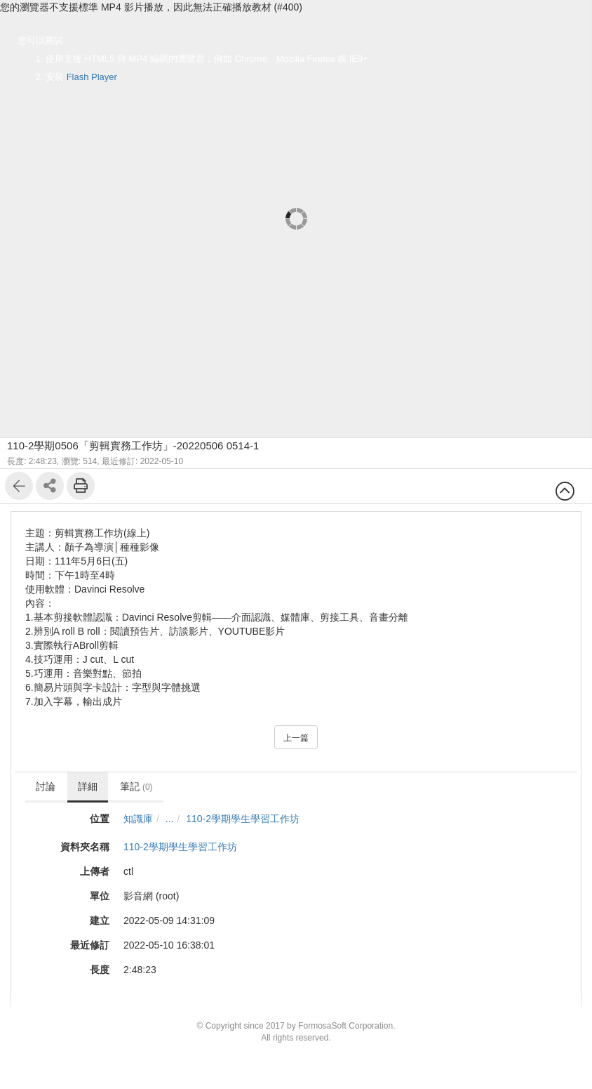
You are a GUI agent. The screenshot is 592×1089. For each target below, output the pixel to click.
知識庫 (138, 818)
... (170, 818)
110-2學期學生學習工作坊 (243, 818)
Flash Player (92, 77)
